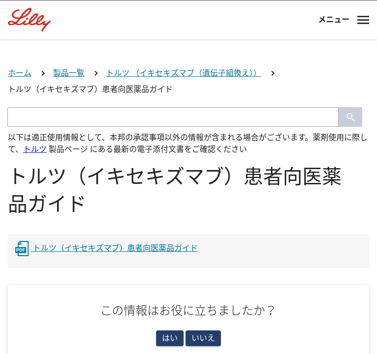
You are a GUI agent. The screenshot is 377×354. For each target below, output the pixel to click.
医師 (188, 234)
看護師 (188, 312)
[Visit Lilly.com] (188, 69)
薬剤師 (188, 272)
